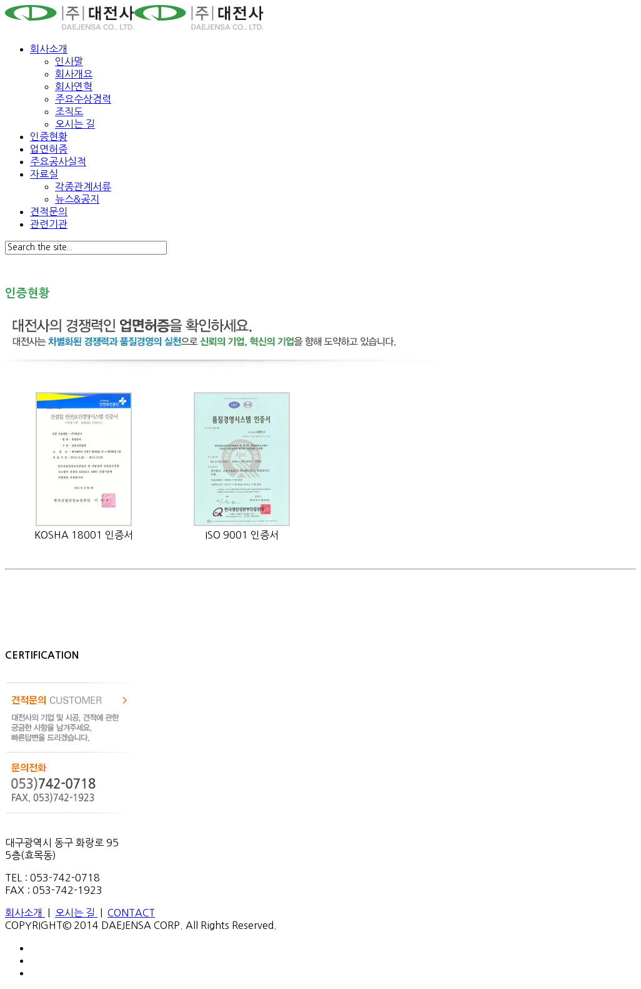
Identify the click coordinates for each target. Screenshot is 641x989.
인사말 (69, 61)
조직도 (69, 111)
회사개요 (73, 74)
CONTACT (131, 913)
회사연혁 (73, 86)
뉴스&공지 (77, 199)
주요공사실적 (58, 161)
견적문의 (48, 211)
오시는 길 (75, 124)
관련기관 (48, 224)
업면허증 (48, 149)
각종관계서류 (83, 186)
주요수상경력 (83, 99)
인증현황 (48, 136)
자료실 (44, 174)
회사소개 (48, 49)
